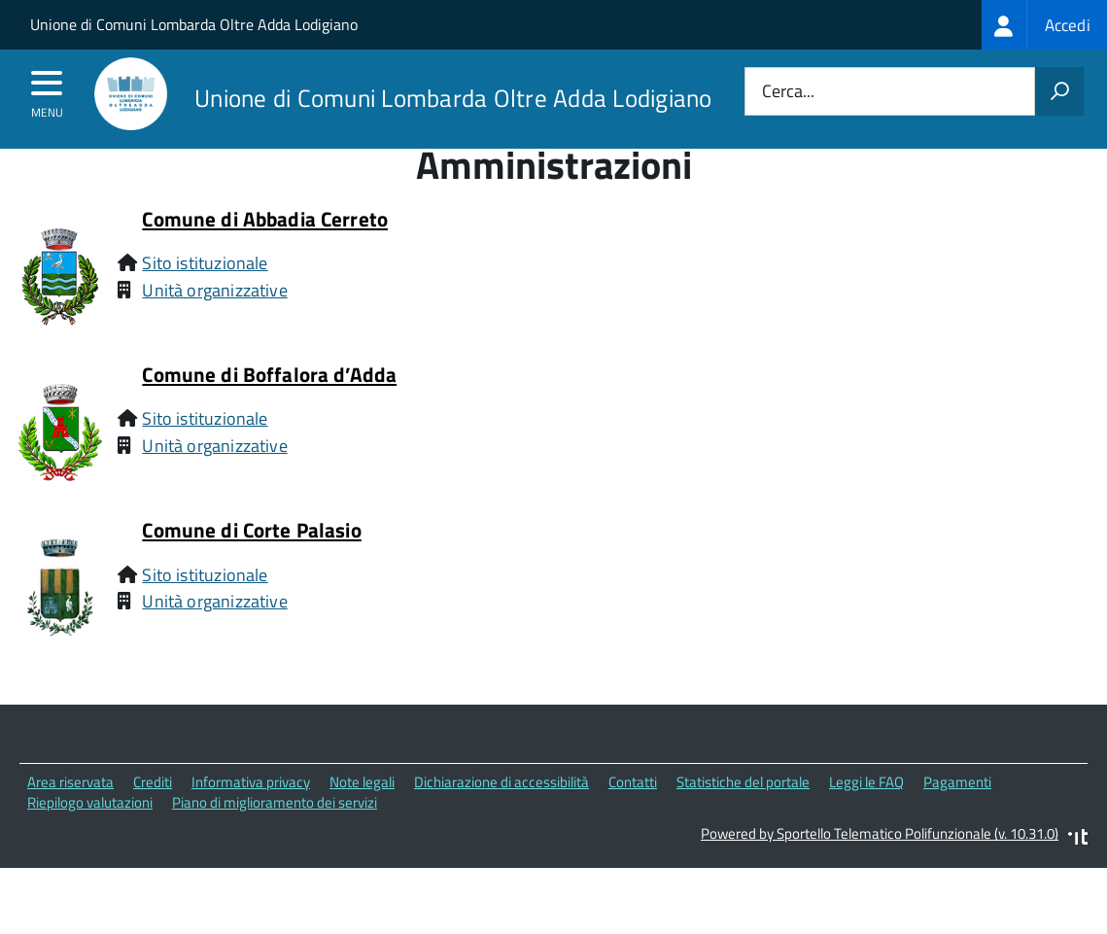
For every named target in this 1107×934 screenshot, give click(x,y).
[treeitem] (1044, 25)
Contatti (632, 817)
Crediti (152, 817)
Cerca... (788, 92)
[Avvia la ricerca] (1059, 91)
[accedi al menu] (47, 89)
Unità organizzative (214, 325)
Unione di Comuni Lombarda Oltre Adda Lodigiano (194, 24)
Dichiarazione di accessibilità (501, 817)
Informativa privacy (250, 817)
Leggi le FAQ (866, 817)
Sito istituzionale (204, 298)
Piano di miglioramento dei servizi (274, 837)
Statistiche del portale (743, 817)
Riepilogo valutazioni (90, 837)
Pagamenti (957, 817)
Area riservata (70, 817)
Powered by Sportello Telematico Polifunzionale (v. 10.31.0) (879, 869)
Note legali (362, 817)
